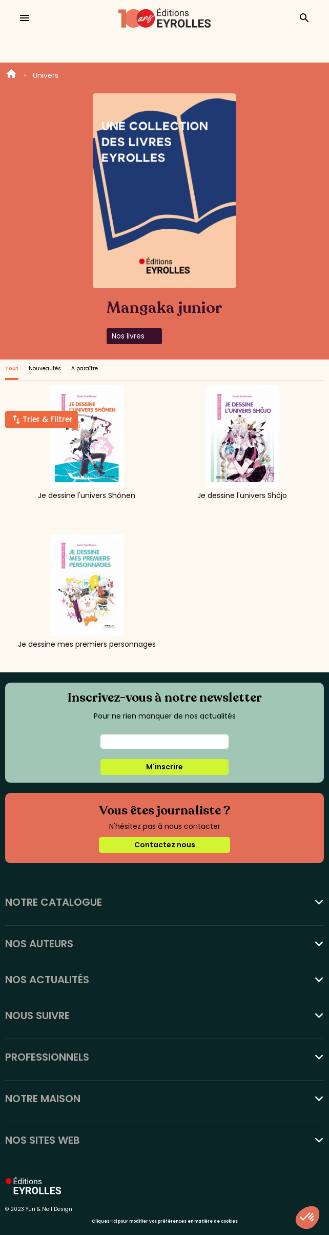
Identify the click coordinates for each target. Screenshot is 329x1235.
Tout (11, 368)
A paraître (84, 368)
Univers (45, 75)
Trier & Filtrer (48, 419)
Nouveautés (45, 368)
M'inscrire (164, 767)
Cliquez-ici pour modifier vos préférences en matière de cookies (165, 1221)
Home (11, 75)
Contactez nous (164, 845)
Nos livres (128, 336)
